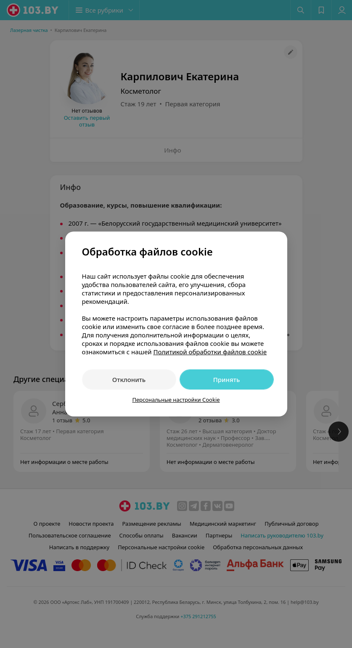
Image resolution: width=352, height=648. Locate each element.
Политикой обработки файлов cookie (210, 352)
